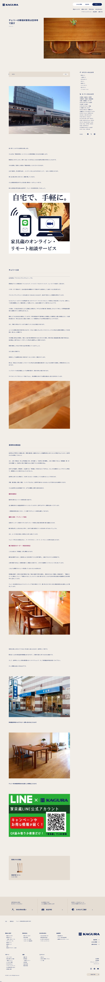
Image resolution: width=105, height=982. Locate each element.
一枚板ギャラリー (27, 960)
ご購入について (9, 960)
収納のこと (83, 83)
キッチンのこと (84, 85)
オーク (92, 118)
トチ (92, 122)
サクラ (92, 123)
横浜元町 (82, 98)
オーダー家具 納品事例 (62, 937)
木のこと (82, 81)
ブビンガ (88, 129)
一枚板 (89, 106)
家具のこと (83, 75)
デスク (82, 113)
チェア (89, 107)
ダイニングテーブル (84, 102)
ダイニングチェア (84, 109)
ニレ (84, 129)
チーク (82, 122)
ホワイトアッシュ (87, 120)
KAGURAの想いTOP (44, 935)
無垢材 (86, 98)
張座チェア (83, 111)
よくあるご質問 (9, 962)
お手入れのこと (84, 79)
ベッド (85, 113)
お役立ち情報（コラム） (45, 958)
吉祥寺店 (25, 962)
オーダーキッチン (88, 115)
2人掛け (86, 104)
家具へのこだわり (27, 935)
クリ (81, 129)
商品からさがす (9, 935)
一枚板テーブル (83, 107)
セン (84, 123)
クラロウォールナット (85, 127)
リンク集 (42, 960)
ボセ (81, 125)
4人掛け (90, 102)
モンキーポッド (87, 122)
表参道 (82, 97)
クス (81, 123)
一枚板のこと (83, 77)
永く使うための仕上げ (45, 939)
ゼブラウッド (86, 125)
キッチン (82, 115)
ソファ (93, 111)
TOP (6, 921)
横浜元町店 (26, 965)
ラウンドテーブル (84, 106)
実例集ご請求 (9, 969)
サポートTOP (9, 957)
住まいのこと (83, 87)
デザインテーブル (9, 941)
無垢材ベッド (9, 944)
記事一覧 (11, 921)
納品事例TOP (60, 935)
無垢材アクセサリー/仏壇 (11, 947)
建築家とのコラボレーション (63, 939)
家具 (81, 100)
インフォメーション (85, 89)
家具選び (85, 100)
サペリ (93, 120)
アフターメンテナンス (45, 941)
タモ (81, 120)
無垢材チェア (9, 937)
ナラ (88, 118)
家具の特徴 (26, 937)
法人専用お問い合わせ (10, 967)
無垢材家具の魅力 (44, 937)
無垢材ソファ (9, 942)
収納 (7, 946)
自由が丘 (86, 97)
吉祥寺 (90, 97)
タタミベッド (90, 113)
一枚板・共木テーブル (10, 939)
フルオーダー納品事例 (28, 941)
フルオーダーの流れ (27, 939)
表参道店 (25, 958)
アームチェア (88, 111)
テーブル (89, 100)
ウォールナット (83, 116)
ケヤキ (88, 123)
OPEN (66, 74)
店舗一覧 (25, 957)
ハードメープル (83, 118)
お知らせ (42, 957)
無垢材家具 (91, 98)
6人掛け (82, 104)
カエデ (91, 127)
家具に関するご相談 (10, 958)
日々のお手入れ (9, 964)
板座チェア (90, 109)
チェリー (89, 116)
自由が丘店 (26, 964)
